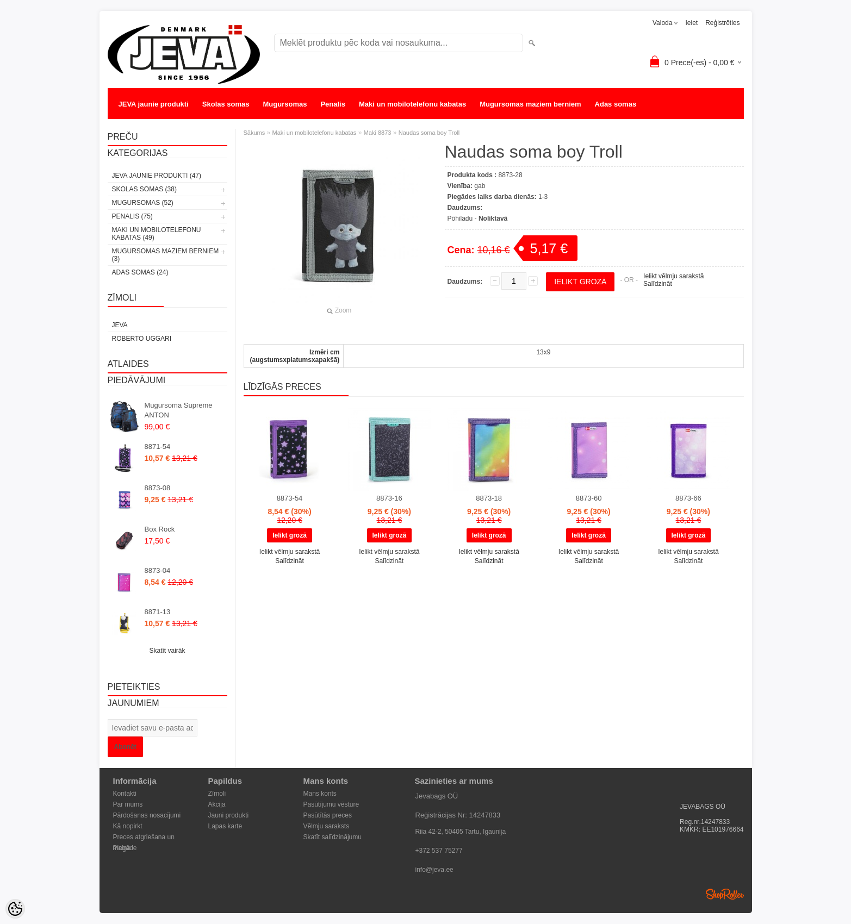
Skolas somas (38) (144, 189)
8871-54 (158, 446)
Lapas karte (225, 826)
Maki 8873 (378, 132)
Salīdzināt (657, 284)
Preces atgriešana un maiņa (144, 837)
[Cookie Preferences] (15, 909)
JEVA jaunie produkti (154, 104)
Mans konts (320, 793)
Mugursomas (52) (142, 203)
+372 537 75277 (439, 850)
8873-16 (389, 498)
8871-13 (158, 612)
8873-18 (489, 498)
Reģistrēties (722, 23)
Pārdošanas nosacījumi (147, 815)
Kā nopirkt (127, 826)
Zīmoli (217, 793)
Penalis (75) (132, 216)
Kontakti (124, 793)
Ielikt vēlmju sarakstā (673, 276)
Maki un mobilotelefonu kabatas (412, 104)
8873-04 (158, 570)
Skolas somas (226, 104)
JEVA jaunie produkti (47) (156, 175)
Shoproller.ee (725, 894)
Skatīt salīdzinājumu (332, 837)
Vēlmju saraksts (326, 826)
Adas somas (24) (140, 272)
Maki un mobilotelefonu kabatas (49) (156, 233)
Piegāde (125, 848)
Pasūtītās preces (327, 815)
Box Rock (160, 529)
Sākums (254, 132)
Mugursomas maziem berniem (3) (165, 255)
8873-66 (688, 498)
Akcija (217, 804)
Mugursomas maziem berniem (530, 104)
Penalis (332, 104)
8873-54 (290, 498)
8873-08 (158, 488)
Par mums (128, 804)
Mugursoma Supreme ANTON (179, 410)
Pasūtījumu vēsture (331, 804)
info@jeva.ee (434, 869)
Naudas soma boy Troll (429, 132)
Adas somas (616, 104)
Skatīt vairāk (167, 650)
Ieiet (691, 23)
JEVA (120, 325)
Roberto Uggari (142, 338)
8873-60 (589, 498)
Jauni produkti (228, 815)
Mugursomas (285, 104)
